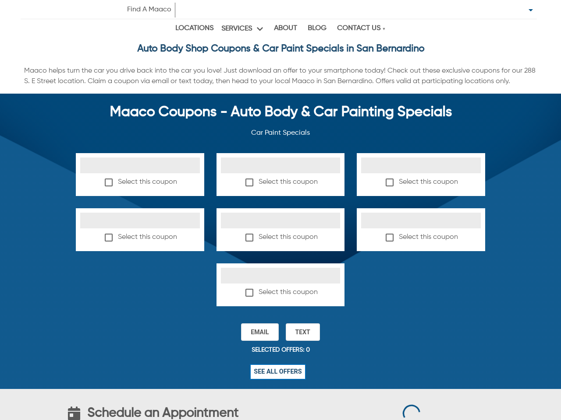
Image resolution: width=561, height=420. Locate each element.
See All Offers (278, 372)
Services (236, 28)
